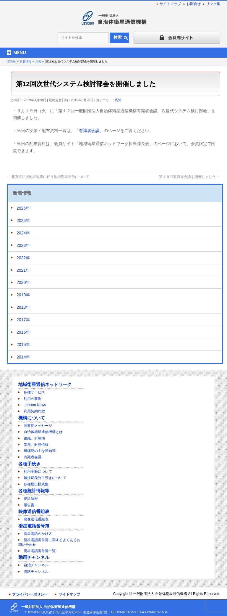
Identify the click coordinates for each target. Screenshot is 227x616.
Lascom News (35, 405)
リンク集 (213, 4)
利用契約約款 (34, 411)
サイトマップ (170, 4)
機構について (31, 417)
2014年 (23, 357)
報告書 (29, 505)
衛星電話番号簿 (33, 525)
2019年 (23, 294)
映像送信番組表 (33, 511)
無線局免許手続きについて (45, 478)
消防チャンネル (36, 572)
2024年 (23, 233)
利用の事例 (32, 399)
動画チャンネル (33, 557)
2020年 (23, 282)
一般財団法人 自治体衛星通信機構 (160, 594)
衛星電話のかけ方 (38, 534)
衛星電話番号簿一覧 (40, 551)
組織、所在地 (34, 438)
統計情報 (31, 498)
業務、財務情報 (36, 445)
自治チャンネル (36, 565)
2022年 (23, 257)
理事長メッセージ (38, 426)
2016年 (23, 332)
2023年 (23, 245)
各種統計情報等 (33, 490)
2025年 (23, 220)
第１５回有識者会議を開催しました (189, 177)
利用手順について (38, 471)
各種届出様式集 (36, 484)
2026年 (23, 208)
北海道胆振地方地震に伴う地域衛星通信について (48, 177)
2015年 (23, 344)
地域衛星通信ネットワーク (45, 384)
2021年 (23, 270)
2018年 (23, 307)
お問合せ (194, 4)
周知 (118, 100)
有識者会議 (89, 130)
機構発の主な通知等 (40, 451)
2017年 (23, 319)
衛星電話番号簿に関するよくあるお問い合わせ (49, 542)
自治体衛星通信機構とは (43, 432)
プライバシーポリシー (30, 594)
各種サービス (34, 392)
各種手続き (29, 463)
